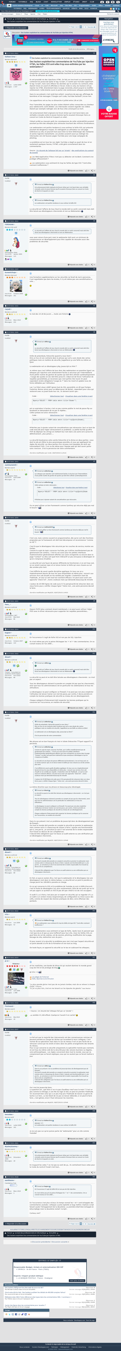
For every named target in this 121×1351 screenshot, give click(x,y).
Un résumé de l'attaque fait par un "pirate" (53, 151)
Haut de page (90, 1320)
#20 (94, 1177)
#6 (94, 332)
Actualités (52, 19)
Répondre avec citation (75, 171)
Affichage (90, 49)
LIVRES (41, 8)
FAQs (28, 1230)
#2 (94, 175)
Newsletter (56, 2)
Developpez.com (79, 1320)
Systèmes (116, 6)
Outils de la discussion (76, 49)
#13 (94, 848)
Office (101, 6)
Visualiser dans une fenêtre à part (78, 396)
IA (42, 6)
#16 (94, 1002)
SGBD (94, 6)
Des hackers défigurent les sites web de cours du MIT (24, 1288)
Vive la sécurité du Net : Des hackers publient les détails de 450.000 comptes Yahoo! (35, 1293)
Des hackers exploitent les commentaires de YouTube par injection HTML (47, 33)
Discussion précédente (41, 1242)
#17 (94, 1029)
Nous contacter (68, 1320)
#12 (94, 712)
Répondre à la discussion (15, 28)
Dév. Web (68, 6)
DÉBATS (74, 8)
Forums (12, 2)
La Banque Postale (27, 1278)
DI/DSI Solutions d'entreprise (22, 6)
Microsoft (54, 6)
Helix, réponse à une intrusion (43, 979)
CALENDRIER (77, 1230)
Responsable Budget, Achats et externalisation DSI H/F (38, 1267)
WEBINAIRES (32, 8)
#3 (94, 221)
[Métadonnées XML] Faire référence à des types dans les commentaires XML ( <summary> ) (38, 1297)
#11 (94, 653)
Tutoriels (22, 2)
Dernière (91, 27)
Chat (45, 2)
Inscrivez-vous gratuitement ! (47, 11)
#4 (94, 269)
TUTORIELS (17, 8)
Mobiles (108, 6)
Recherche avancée (113, 14)
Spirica (21, 1269)
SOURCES (66, 8)
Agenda (32, 14)
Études (76, 2)
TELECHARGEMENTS (43, 1230)
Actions (18, 14)
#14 (94, 911)
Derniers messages (7, 14)
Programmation (84, 6)
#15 (94, 957)
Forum (9, 19)
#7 (94, 461)
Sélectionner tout (57, 396)
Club (92, 2)
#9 (94, 601)
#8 (94, 517)
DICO (86, 8)
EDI (75, 6)
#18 (94, 1111)
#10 (94, 629)
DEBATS (62, 1230)
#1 (94, 53)
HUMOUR (93, 8)
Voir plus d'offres (77, 1281)
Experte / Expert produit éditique (28, 1276)
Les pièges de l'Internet (40, 977)
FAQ (31, 2)
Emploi (67, 2)
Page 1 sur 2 (75, 27)
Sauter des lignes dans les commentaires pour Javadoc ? (25, 1305)
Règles (45, 14)
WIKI (81, 8)
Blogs (38, 2)
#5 (94, 306)
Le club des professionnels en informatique (30, 19)
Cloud (37, 6)
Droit (84, 2)
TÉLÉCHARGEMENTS (53, 8)
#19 (94, 1143)
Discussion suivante (60, 1242)
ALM (46, 6)
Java (61, 6)
